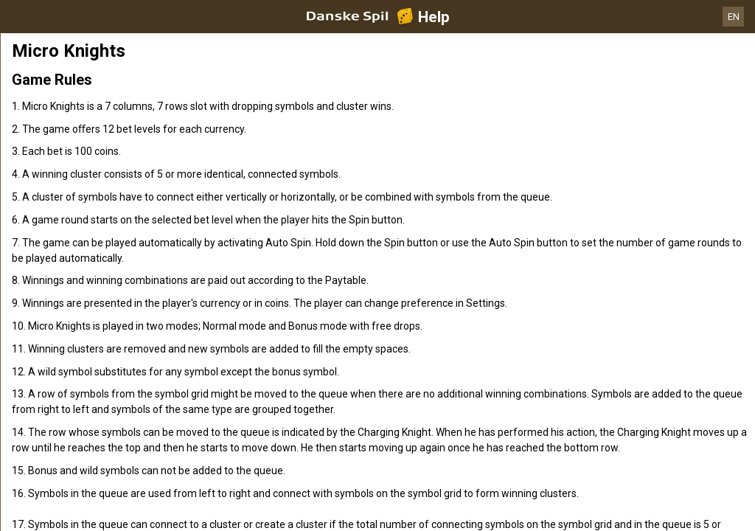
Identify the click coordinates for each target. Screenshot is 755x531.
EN (734, 16)
